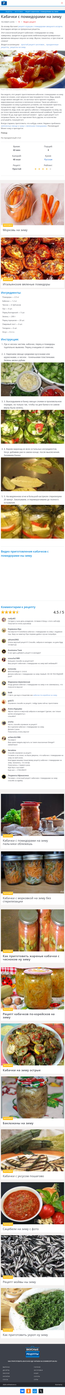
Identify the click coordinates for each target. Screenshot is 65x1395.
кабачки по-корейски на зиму (45, 695)
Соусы (5, 1379)
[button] (62, 3)
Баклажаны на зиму (18, 1123)
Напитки (6, 1376)
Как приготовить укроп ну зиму (25, 1334)
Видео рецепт (29, 22)
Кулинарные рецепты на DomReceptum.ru (32, 1351)
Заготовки (38, 1370)
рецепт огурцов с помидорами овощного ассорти (40, 26)
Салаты (37, 1376)
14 (19, 22)
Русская (48, 159)
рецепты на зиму (17, 47)
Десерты (6, 1370)
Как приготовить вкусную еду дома (4, 3)
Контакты (58, 1384)
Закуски (6, 1373)
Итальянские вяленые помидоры (26, 284)
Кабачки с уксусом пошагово (23, 1176)
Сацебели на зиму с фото (21, 1229)
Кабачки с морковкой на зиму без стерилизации (27, 899)
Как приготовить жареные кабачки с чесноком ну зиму (31, 957)
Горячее (37, 1367)
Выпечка (6, 1367)
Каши (36, 1373)
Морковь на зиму (15, 230)
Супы (36, 1379)
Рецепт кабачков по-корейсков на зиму (29, 1015)
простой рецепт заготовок (32, 44)
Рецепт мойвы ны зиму (19, 1282)
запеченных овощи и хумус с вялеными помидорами (24, 126)
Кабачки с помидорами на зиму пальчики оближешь (25, 842)
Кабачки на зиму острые (22, 1070)
